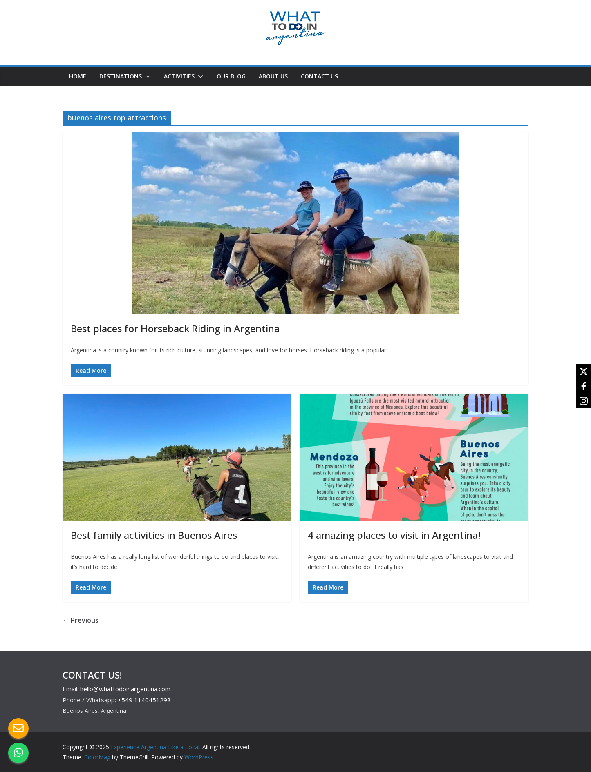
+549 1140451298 (144, 700)
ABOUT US (273, 76)
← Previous (80, 620)
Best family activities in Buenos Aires (154, 535)
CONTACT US (319, 76)
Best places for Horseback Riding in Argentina (175, 328)
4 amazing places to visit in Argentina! (394, 535)
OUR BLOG (231, 76)
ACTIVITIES (179, 76)
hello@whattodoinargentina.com (125, 689)
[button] (146, 76)
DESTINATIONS (120, 76)
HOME (77, 76)
